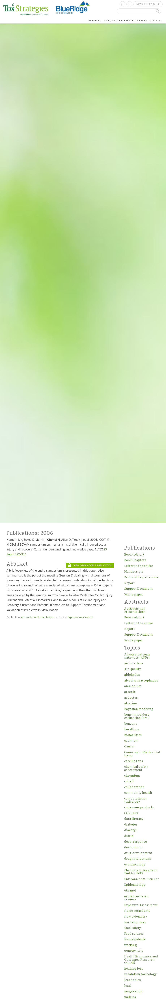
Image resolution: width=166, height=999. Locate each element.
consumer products (139, 807)
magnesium (133, 991)
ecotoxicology (134, 864)
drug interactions (137, 858)
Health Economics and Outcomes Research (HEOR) (141, 959)
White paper (133, 594)
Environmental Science (141, 879)
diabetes (131, 824)
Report (129, 583)
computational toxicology (135, 800)
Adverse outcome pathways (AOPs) (137, 656)
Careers (141, 20)
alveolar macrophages (141, 680)
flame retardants (137, 910)
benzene (130, 723)
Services (95, 20)
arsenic (130, 692)
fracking (130, 945)
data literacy (133, 818)
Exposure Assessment (80, 617)
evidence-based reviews (136, 898)
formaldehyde (135, 939)
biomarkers (133, 735)
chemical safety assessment (136, 768)
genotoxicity (133, 950)
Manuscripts (133, 571)
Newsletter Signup (147, 4)
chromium (132, 775)
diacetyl (130, 830)
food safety (132, 928)
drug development (138, 853)
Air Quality (132, 669)
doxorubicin (133, 847)
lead (127, 985)
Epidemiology (134, 884)
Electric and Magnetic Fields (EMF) (141, 872)
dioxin (129, 836)
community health (138, 792)
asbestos (131, 697)
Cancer (129, 746)
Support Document (138, 588)
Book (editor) (134, 554)
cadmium (131, 740)
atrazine (130, 703)
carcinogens (133, 761)
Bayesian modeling (138, 709)
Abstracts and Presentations (37, 617)
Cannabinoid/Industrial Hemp (141, 754)
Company (155, 20)
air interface (133, 663)
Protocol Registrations (141, 577)
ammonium (133, 686)
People (129, 20)
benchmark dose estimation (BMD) (137, 716)
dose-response (135, 841)
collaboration (134, 787)
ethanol (130, 890)
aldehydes (132, 674)
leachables (132, 980)
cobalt (129, 781)
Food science (134, 933)
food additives (135, 922)
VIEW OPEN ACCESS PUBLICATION (90, 565)
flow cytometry (135, 916)
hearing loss (133, 968)
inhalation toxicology (140, 974)
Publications (112, 20)
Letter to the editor (138, 566)
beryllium (131, 729)
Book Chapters (135, 560)
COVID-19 (131, 813)
